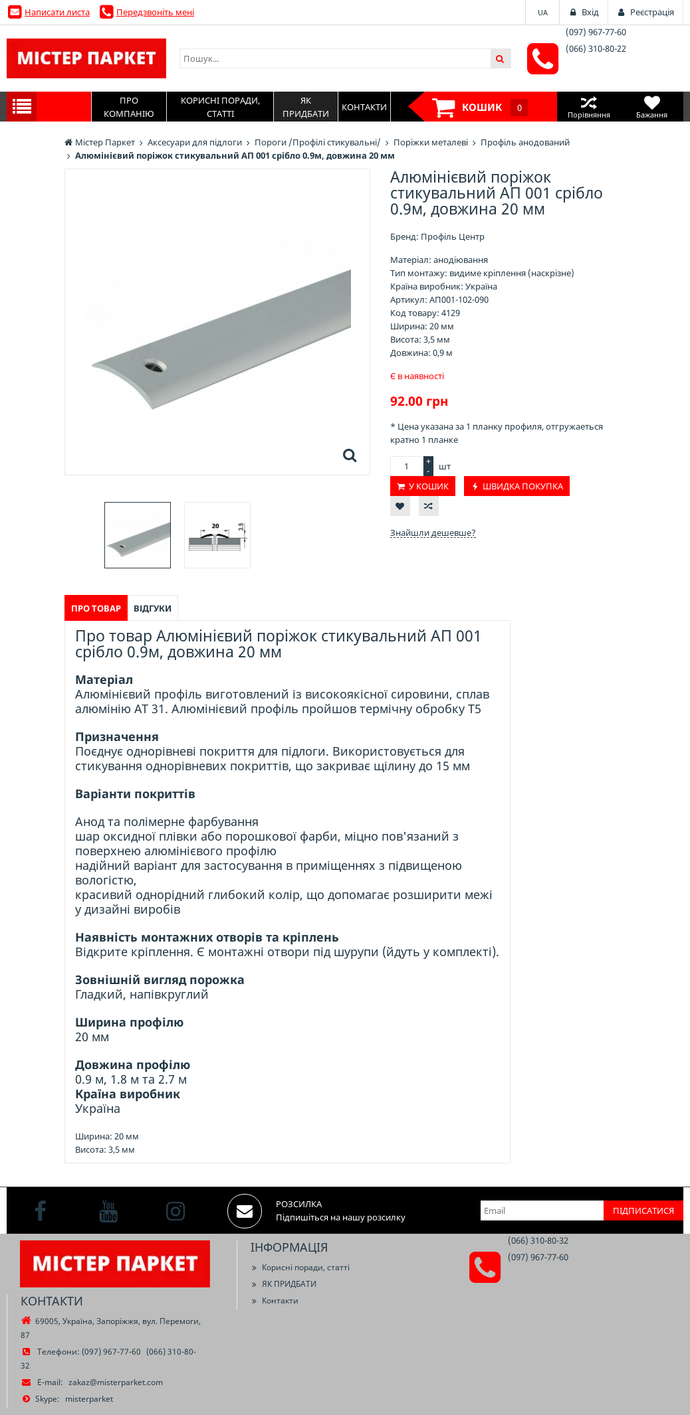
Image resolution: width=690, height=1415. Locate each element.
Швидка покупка (523, 486)
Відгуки (153, 608)
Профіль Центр (453, 236)
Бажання (651, 107)
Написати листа (57, 12)
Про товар (96, 608)
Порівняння (588, 107)
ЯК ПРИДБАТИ (283, 1284)
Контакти (274, 1300)
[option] (137, 535)
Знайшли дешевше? (433, 533)
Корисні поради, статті (300, 1267)
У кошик (429, 486)
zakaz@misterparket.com (115, 1382)
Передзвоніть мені (155, 12)
